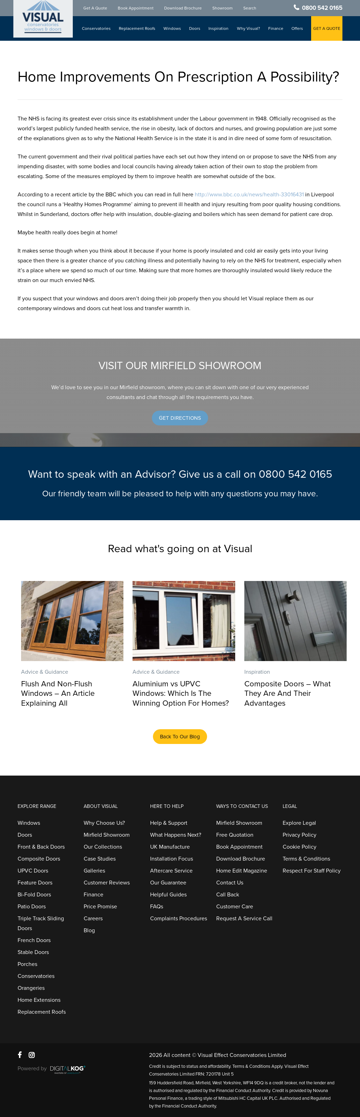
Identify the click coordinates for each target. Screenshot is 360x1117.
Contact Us (229, 882)
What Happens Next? (175, 834)
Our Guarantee (168, 882)
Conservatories (97, 28)
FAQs (156, 906)
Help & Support (168, 823)
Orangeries (31, 988)
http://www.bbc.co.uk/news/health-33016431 (249, 194)
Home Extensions (39, 1000)
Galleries (94, 870)
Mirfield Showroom (107, 834)
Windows (173, 28)
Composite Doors (39, 858)
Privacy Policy (299, 834)
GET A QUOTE (326, 28)
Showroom (223, 8)
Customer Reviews (107, 882)
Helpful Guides (168, 894)
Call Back (227, 894)
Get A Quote (96, 8)
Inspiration (219, 28)
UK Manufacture (170, 846)
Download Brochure (184, 8)
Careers (93, 918)
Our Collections (103, 846)
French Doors (34, 940)
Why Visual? (249, 28)
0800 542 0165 (322, 8)
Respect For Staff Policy (312, 870)
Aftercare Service (171, 870)
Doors (195, 28)
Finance (275, 28)
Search (250, 8)
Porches (27, 964)
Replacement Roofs (138, 28)
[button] (180, 418)
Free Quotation (234, 834)
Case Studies (100, 858)
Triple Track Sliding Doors (41, 923)
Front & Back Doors (41, 846)
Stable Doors (33, 952)
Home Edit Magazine (241, 870)
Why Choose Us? (104, 823)
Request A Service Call (244, 918)
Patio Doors (32, 906)
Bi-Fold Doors (34, 894)
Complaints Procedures (178, 918)
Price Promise (100, 906)
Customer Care (234, 906)
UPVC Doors (33, 870)
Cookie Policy (299, 846)
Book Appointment (137, 8)
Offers (297, 28)
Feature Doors (35, 882)
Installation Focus (171, 858)
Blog (89, 930)
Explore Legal (299, 823)
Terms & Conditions (306, 858)
